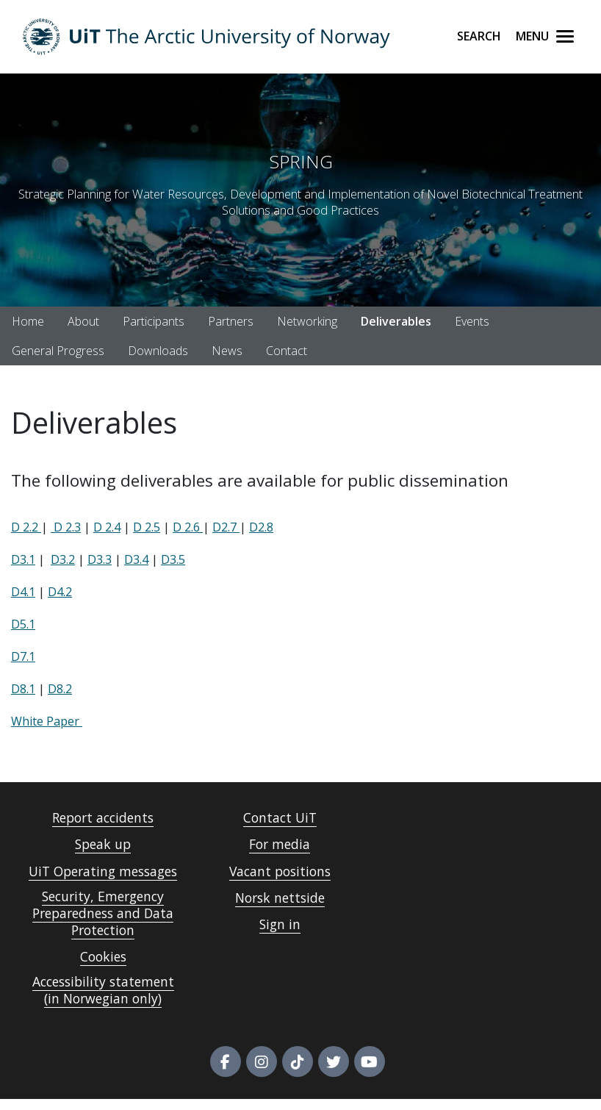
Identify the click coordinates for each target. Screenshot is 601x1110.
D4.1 (23, 592)
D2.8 (261, 527)
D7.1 (23, 656)
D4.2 (60, 592)
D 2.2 (26, 527)
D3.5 (173, 559)
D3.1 (23, 559)
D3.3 (99, 559)
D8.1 (23, 689)
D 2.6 (188, 527)
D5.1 (23, 624)
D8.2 (60, 689)
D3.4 (136, 559)
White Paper (46, 721)
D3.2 (63, 559)
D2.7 (226, 527)
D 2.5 (146, 527)
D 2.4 (106, 527)
